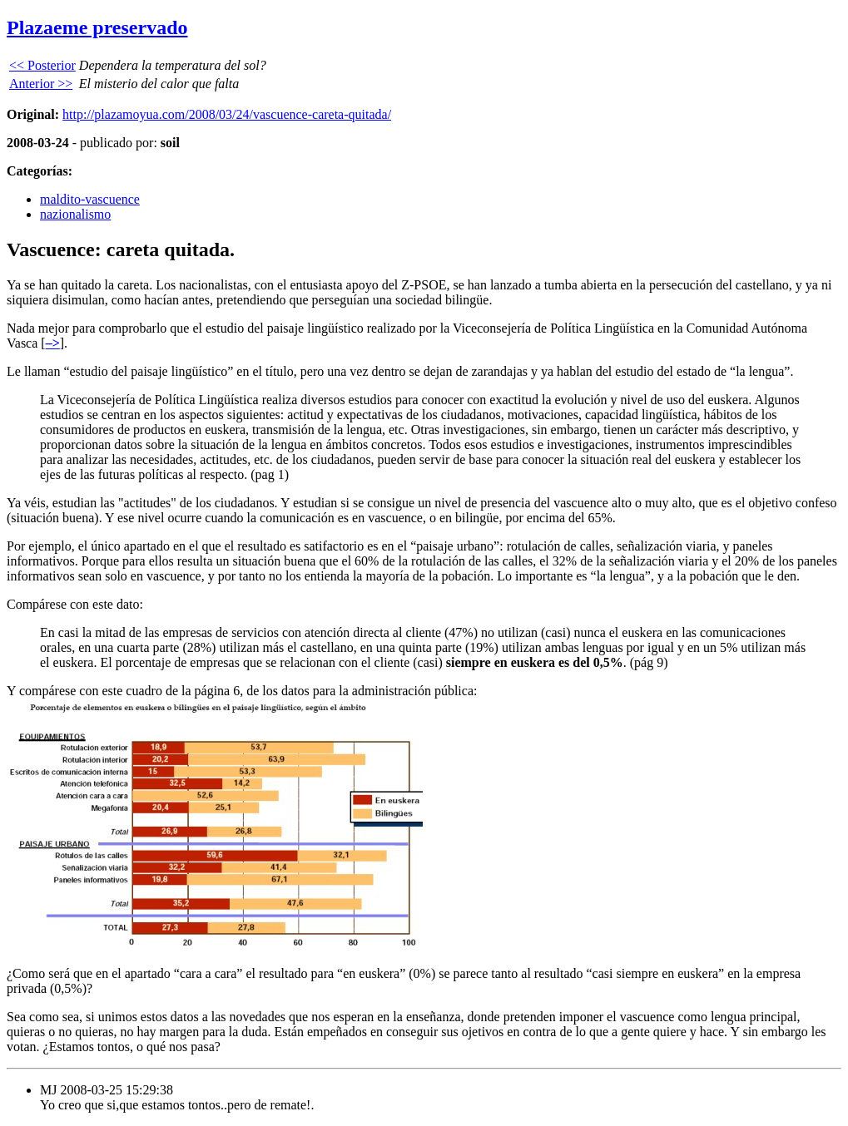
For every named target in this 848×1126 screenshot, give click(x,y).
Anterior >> (40, 84)
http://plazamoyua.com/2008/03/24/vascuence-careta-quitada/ (226, 114)
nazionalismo (75, 214)
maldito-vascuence (90, 199)
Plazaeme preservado (97, 27)
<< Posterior (42, 65)
